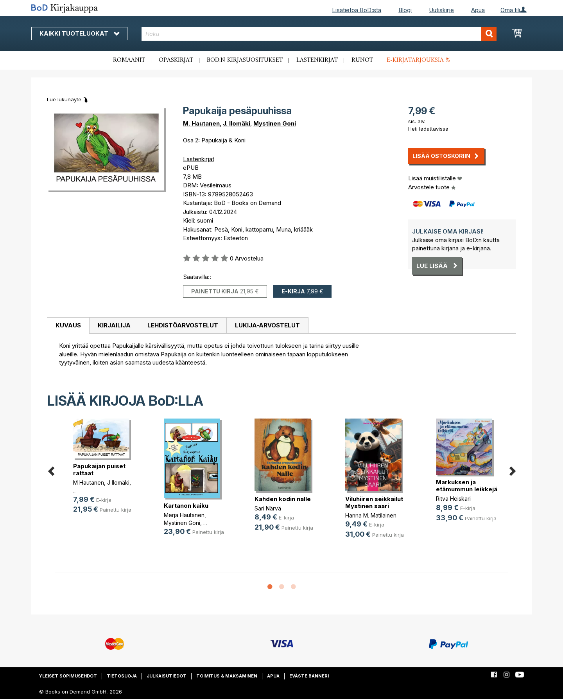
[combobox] (319, 34)
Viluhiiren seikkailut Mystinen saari (374, 502)
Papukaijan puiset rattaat (99, 469)
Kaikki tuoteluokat (79, 33)
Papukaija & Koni (223, 140)
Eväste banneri (309, 676)
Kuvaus (68, 325)
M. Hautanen (201, 123)
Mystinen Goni (274, 123)
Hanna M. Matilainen (370, 515)
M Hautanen (88, 482)
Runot (362, 60)
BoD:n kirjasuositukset (245, 60)
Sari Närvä (268, 508)
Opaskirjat (176, 60)
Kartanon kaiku (186, 505)
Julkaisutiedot (166, 676)
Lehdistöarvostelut (182, 325)
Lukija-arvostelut (267, 325)
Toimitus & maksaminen (226, 676)
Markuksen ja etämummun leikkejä (466, 485)
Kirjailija (114, 325)
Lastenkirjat (317, 60)
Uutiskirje (441, 10)
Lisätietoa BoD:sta (356, 10)
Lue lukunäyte (64, 99)
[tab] (68, 325)
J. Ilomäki (236, 123)
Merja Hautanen (184, 515)
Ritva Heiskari (453, 498)
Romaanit (129, 60)
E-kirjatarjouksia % (418, 60)
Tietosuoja (122, 676)
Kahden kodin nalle (283, 499)
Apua (478, 10)
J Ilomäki (118, 482)
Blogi (405, 10)
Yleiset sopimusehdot (68, 676)
